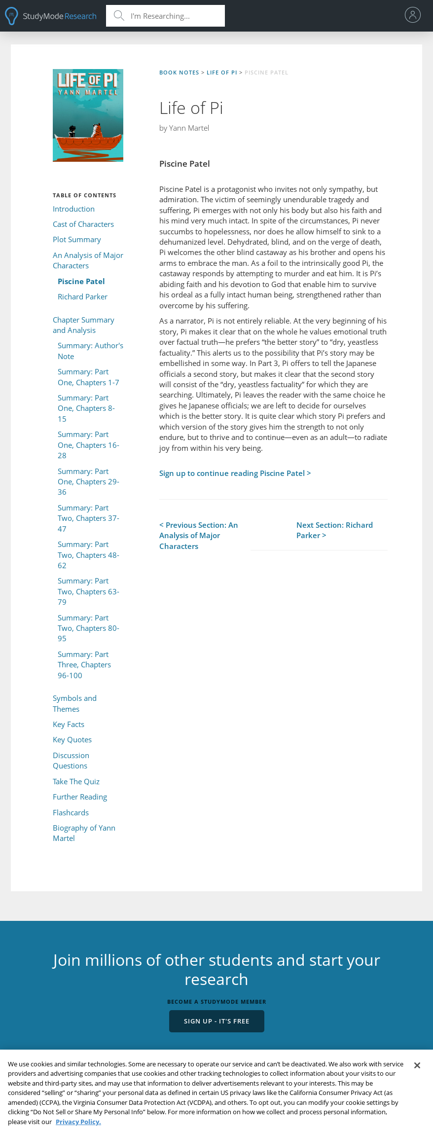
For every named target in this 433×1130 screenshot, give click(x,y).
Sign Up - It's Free (217, 1021)
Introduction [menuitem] (74, 209)
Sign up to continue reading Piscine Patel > (235, 473)
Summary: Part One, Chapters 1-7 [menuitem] (88, 376)
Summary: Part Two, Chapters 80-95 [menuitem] (88, 628)
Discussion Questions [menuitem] (71, 760)
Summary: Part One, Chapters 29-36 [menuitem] (88, 481)
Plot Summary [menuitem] (77, 239)
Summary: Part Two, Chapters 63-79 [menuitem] (88, 591)
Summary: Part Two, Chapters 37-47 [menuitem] (88, 518)
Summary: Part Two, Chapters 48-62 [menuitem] (88, 554)
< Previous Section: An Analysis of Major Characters (198, 535)
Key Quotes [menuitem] (72, 739)
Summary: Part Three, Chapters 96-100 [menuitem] (84, 664)
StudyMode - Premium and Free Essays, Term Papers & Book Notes (50, 16)
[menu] (415, 16)
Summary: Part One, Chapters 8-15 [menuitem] (86, 408)
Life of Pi (222, 72)
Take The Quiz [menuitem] (76, 781)
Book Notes (179, 72)
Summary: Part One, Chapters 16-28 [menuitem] (88, 444)
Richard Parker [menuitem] (83, 296)
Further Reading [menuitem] (80, 797)
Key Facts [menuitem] (68, 724)
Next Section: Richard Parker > (334, 530)
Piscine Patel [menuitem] (81, 281)
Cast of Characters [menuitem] (83, 224)
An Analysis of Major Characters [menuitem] (88, 260)
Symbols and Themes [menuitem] (75, 703)
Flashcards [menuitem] (71, 812)
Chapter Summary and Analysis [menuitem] (83, 325)
